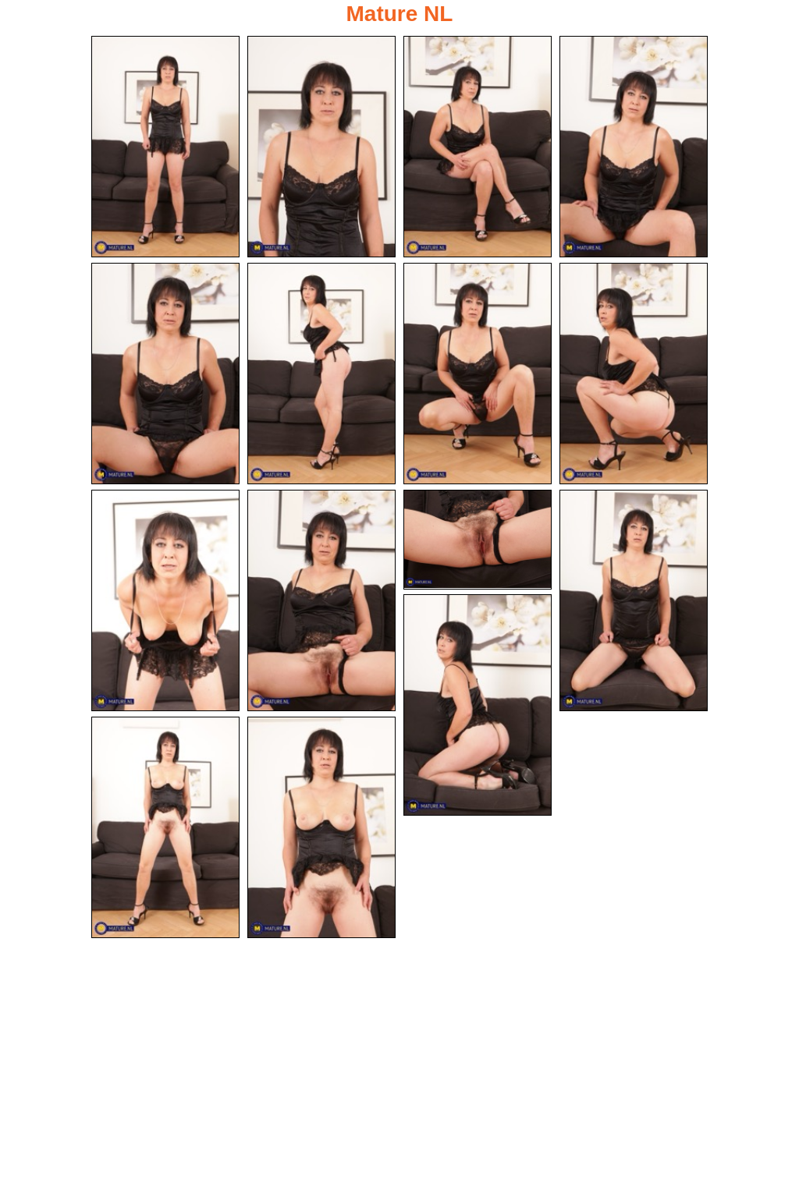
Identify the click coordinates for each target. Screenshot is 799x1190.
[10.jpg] (321, 600)
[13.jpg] (477, 705)
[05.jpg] (165, 373)
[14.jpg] (165, 827)
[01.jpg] (165, 146)
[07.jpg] (477, 373)
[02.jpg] (321, 146)
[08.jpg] (633, 373)
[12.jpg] (633, 600)
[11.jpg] (477, 540)
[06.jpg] (321, 373)
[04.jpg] (633, 146)
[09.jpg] (165, 600)
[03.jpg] (477, 146)
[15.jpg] (321, 827)
